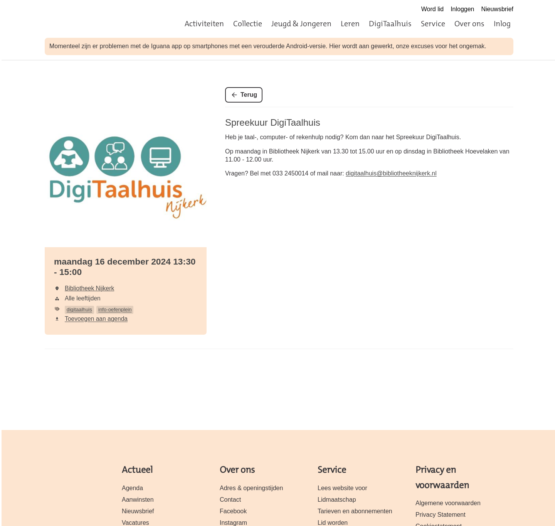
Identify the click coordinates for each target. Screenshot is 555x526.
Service (433, 24)
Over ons (469, 24)
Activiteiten (204, 24)
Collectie (247, 24)
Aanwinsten (138, 499)
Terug (248, 94)
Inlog (502, 24)
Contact (230, 499)
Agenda (132, 488)
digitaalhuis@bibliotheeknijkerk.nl (391, 173)
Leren (350, 24)
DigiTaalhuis (390, 24)
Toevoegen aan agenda (96, 318)
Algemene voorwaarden (448, 503)
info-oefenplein (115, 309)
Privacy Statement (440, 514)
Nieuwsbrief (497, 9)
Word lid (432, 9)
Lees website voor (342, 488)
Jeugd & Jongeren (301, 24)
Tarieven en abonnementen (355, 511)
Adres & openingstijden (251, 488)
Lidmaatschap (337, 499)
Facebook (233, 511)
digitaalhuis (79, 309)
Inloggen (462, 9)
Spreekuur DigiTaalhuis (272, 122)
